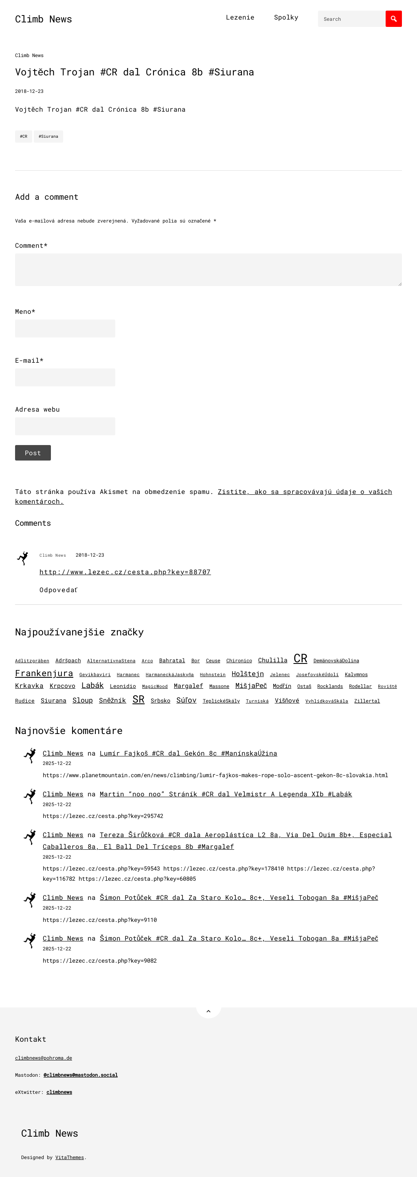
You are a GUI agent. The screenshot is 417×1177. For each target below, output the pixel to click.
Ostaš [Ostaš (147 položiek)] (304, 686)
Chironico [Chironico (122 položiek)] (239, 660)
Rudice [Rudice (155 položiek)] (25, 700)
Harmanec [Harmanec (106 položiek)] (128, 674)
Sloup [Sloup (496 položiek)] (82, 700)
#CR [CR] (23, 136)
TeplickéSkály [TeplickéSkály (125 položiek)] (221, 701)
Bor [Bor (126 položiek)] (195, 660)
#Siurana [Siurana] (48, 136)
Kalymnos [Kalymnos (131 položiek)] (356, 674)
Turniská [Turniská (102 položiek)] (257, 701)
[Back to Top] (209, 1005)
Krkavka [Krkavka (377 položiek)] (29, 685)
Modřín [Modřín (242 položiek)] (282, 686)
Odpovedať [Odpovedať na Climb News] (58, 589)
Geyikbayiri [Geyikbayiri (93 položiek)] (95, 674)
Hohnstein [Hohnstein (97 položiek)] (213, 674)
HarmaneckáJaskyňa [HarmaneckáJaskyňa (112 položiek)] (170, 674)
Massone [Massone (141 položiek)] (219, 686)
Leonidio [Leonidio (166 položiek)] (123, 685)
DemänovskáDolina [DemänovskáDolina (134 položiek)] (336, 660)
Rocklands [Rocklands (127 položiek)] (330, 686)
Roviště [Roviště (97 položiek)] (387, 686)
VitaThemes (69, 1157)
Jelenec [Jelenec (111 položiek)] (280, 674)
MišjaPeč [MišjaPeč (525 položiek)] (251, 685)
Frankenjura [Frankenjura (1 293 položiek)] (44, 673)
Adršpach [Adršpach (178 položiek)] (68, 660)
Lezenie (240, 17)
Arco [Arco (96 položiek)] (147, 660)
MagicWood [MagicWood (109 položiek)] (155, 686)
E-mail (29, 360)
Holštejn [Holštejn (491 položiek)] (248, 673)
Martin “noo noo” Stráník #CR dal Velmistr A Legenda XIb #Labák (226, 793)
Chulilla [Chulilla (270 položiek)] (273, 660)
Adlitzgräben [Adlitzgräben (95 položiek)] (32, 660)
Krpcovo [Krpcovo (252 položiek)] (62, 686)
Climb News (43, 18)
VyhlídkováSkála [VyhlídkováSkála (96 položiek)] (326, 701)
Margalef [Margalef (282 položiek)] (188, 685)
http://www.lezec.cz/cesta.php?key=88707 (125, 571)
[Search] (394, 19)
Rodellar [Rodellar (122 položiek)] (360, 686)
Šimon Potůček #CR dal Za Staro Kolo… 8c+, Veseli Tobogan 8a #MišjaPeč (239, 897)
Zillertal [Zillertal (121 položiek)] (367, 701)
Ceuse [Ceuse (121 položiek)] (213, 660)
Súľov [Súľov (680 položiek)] (186, 700)
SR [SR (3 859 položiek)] (138, 698)
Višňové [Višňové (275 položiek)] (287, 700)
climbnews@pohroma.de (43, 1057)
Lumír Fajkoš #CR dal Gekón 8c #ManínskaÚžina (188, 753)
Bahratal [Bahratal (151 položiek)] (172, 660)
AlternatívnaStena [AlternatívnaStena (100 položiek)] (111, 660)
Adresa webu (37, 409)
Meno (25, 311)
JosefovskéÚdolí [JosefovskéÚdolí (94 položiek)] (317, 674)
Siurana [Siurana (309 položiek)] (53, 700)
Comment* (31, 245)
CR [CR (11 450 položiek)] (300, 658)
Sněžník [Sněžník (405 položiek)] (112, 700)
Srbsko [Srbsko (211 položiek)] (160, 700)
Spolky (286, 17)
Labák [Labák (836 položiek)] (92, 685)
